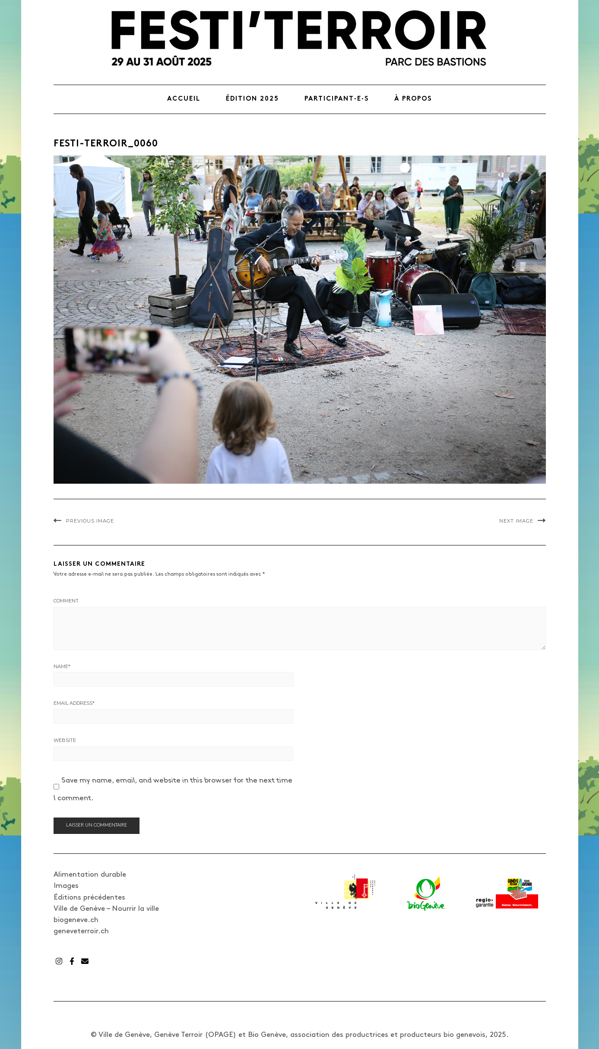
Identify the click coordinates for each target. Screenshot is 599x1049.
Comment (66, 601)
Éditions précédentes (89, 897)
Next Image (516, 521)
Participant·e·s (336, 99)
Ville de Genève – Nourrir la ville (106, 908)
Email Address (74, 703)
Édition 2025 (252, 99)
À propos (413, 99)
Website (65, 740)
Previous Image (90, 521)
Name (62, 666)
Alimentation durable (90, 874)
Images (66, 885)
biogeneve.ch (76, 919)
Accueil (183, 99)
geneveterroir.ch (81, 931)
